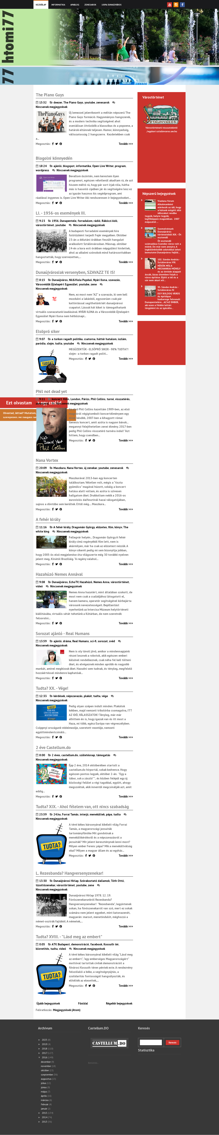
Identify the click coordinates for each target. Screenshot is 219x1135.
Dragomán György (83, 527)
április (44, 1095)
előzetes (101, 527)
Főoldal (83, 1003)
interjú (84, 814)
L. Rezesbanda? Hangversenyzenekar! (69, 873)
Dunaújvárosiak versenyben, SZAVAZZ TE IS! (75, 272)
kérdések (59, 696)
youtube (90, 102)
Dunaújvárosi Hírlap (66, 881)
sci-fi (93, 641)
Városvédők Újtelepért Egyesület (57, 284)
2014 (45, 1117)
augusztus (46, 1078)
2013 (45, 1121)
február (45, 1104)
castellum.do (69, 755)
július (44, 1083)
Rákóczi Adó (109, 221)
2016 (45, 1057)
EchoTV (73, 582)
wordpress (42, 170)
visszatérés (122, 399)
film (110, 527)
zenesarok (102, 102)
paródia (40, 343)
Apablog (74, 4)
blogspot (69, 166)
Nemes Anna (101, 582)
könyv (118, 527)
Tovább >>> (126, 144)
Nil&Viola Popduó (80, 280)
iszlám (122, 339)
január (44, 1108)
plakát (88, 696)
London (75, 399)
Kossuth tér (111, 944)
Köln (66, 399)
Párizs (85, 399)
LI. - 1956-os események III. (61, 213)
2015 (45, 1112)
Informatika (58, 4)
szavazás (114, 280)
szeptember (47, 1074)
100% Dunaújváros (112, 4)
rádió (97, 221)
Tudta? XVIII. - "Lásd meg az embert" (69, 936)
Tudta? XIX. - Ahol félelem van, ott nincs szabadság (82, 806)
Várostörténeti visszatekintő (161, 127)
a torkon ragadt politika (67, 339)
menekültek (97, 814)
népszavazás (74, 696)
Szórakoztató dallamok (95, 881)
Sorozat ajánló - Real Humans (63, 633)
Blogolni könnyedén (54, 158)
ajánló (58, 166)
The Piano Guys (50, 95)
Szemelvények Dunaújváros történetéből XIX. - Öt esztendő (169, 233)
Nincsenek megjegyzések (52, 107)
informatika (83, 166)
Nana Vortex (47, 460)
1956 (55, 221)
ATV (54, 944)
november (46, 1066)
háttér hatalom (106, 339)
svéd (112, 641)
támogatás (103, 755)
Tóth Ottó (117, 881)
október (45, 1070)
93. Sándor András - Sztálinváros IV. (168, 288)
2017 (45, 1052)
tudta (58, 343)
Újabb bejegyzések (48, 1003)
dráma (67, 641)
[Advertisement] (160, 343)
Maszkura (60, 468)
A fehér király (48, 519)
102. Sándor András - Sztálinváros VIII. (169, 261)
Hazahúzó (86, 582)
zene (94, 284)
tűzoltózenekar (45, 885)
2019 (45, 1044)
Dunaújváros (60, 280)
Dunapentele (68, 221)
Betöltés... (93, 1062)
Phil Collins (98, 399)
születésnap (87, 755)
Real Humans (80, 641)
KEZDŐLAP (41, 4)
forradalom (85, 221)
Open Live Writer (102, 166)
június (44, 1087)
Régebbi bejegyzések (119, 1003)
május (44, 1091)
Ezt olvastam (19, 403)
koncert (57, 399)
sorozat (103, 641)
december (46, 1061)
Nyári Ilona (100, 280)
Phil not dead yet (51, 391)
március (45, 1100)
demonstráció (80, 944)
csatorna (89, 339)
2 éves (56, 755)
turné (110, 399)
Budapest (64, 944)
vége (105, 696)
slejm (50, 343)
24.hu (57, 814)
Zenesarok (90, 4)
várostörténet (45, 225)
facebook (96, 944)
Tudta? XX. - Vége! (52, 688)
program (120, 166)
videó (39, 586)
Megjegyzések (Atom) (66, 1010)
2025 (45, 1039)
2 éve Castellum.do (53, 747)
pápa (109, 814)
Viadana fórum (166, 200)
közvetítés (42, 949)
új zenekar (90, 468)
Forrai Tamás (70, 814)
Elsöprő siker (48, 331)
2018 (45, 1048)
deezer (58, 102)
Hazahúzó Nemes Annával (59, 574)
